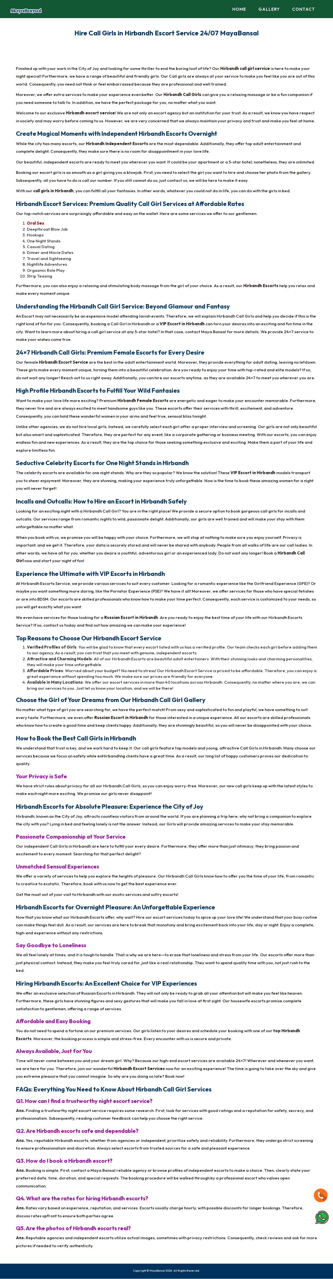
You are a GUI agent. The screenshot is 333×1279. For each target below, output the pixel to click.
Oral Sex (35, 223)
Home (239, 9)
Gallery (269, 9)
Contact (303, 9)
